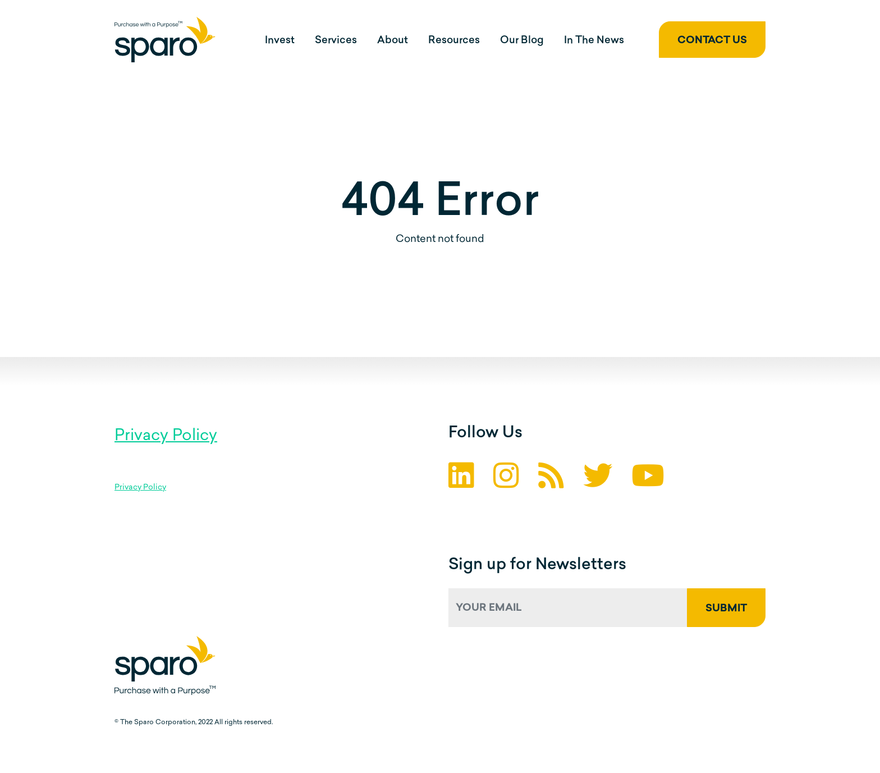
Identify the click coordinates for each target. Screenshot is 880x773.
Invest (280, 40)
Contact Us (712, 40)
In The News (594, 40)
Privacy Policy (165, 436)
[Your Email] (568, 607)
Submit (726, 608)
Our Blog (522, 40)
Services (336, 40)
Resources (454, 40)
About (392, 40)
